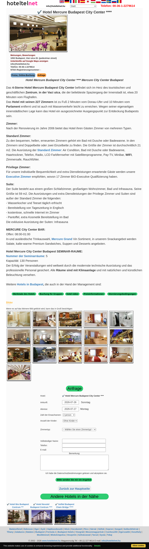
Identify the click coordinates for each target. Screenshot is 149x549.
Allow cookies (138, 546)
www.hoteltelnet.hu (51, 541)
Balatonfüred (15, 529)
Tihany (10, 532)
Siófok (101, 529)
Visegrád (80, 532)
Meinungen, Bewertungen (22, 55)
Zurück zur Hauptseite (74, 488)
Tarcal (95, 535)
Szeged (118, 529)
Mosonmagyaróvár (95, 532)
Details (97, 546)
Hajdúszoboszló (55, 529)
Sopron (109, 529)
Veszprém (71, 535)
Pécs (86, 529)
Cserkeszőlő (111, 532)
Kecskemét (76, 529)
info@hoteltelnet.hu (110, 541)
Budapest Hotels (66, 532)
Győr (43, 529)
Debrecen (28, 529)
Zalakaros (19, 532)
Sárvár (93, 529)
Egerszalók (124, 532)
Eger (36, 529)
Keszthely (136, 532)
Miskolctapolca (58, 535)
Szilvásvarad (84, 535)
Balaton (30, 532)
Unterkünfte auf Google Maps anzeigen (29, 61)
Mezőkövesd (43, 535)
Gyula (102, 535)
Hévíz (67, 529)
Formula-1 (51, 532)
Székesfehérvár (131, 529)
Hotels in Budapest (30, 284)
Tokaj (109, 535)
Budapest (40, 532)
